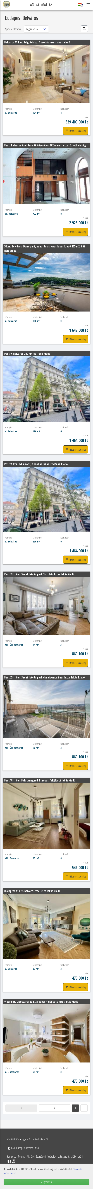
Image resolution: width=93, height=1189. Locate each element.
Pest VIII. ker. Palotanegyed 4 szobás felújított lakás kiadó (39, 780)
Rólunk (21, 1156)
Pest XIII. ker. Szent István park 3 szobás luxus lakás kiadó (39, 574)
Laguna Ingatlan (41, 4)
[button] (88, 5)
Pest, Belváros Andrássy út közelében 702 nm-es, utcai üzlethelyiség (45, 145)
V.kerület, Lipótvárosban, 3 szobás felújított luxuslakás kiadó (41, 1002)
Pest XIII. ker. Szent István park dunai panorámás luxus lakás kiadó (44, 677)
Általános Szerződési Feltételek (41, 1156)
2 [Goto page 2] (84, 1108)
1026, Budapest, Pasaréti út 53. (23, 1148)
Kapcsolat (11, 1156)
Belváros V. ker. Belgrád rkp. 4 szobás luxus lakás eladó (37, 42)
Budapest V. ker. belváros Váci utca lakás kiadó (32, 891)
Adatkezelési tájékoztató (69, 1156)
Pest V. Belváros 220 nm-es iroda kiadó (27, 354)
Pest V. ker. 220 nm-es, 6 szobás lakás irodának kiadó (36, 464)
